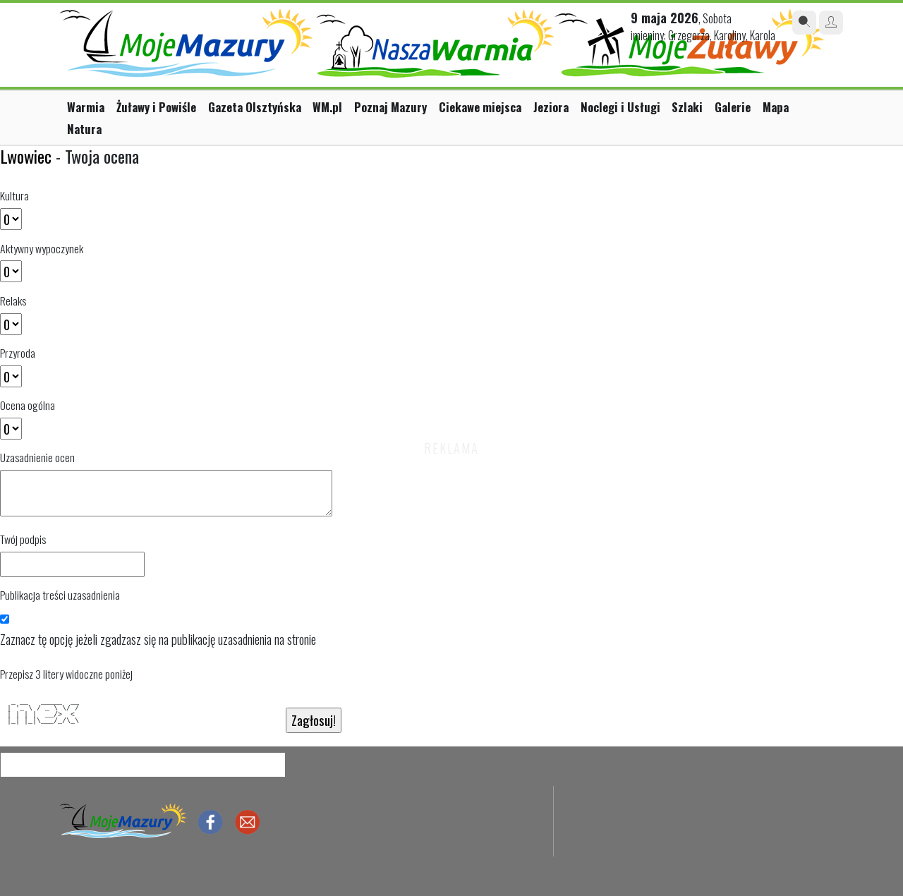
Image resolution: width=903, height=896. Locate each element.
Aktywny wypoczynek (41, 248)
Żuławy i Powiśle (156, 107)
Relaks (13, 300)
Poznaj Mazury (390, 107)
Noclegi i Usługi (620, 107)
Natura (84, 129)
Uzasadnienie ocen (37, 457)
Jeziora (551, 107)
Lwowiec (25, 156)
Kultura (14, 195)
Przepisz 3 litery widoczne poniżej (66, 673)
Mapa (776, 107)
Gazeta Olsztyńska (254, 107)
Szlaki (687, 107)
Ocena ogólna (27, 404)
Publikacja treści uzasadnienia (60, 594)
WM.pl (327, 107)
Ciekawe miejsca (480, 107)
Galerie (733, 107)
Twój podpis (23, 539)
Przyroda (17, 352)
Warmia (85, 107)
